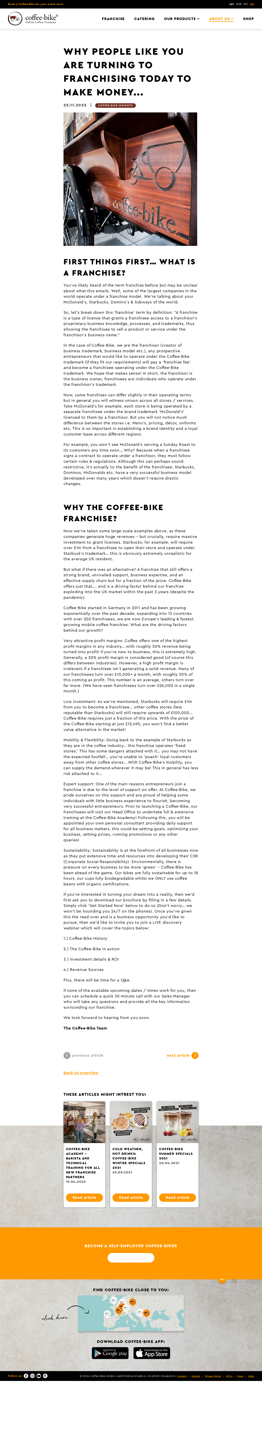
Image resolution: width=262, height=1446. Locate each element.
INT (231, 4)
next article (183, 1055)
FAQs (251, 1376)
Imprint (195, 1376)
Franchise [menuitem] (113, 19)
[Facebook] (26, 1376)
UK (252, 4)
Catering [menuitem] (144, 19)
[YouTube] (39, 1376)
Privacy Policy (213, 1376)
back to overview (81, 1073)
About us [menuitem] (219, 19)
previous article (83, 1055)
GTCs (229, 1376)
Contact (182, 1376)
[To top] (222, 1279)
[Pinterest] (45, 1376)
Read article (85, 1198)
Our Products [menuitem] (180, 19)
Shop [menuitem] (248, 19)
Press (240, 1376)
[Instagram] (32, 1376)
